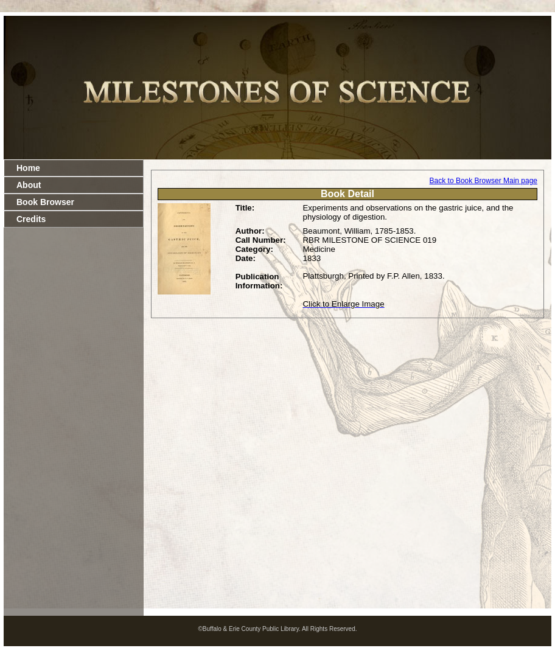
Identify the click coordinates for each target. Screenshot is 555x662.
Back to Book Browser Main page (483, 180)
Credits (31, 219)
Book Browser (45, 202)
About (28, 185)
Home (28, 168)
